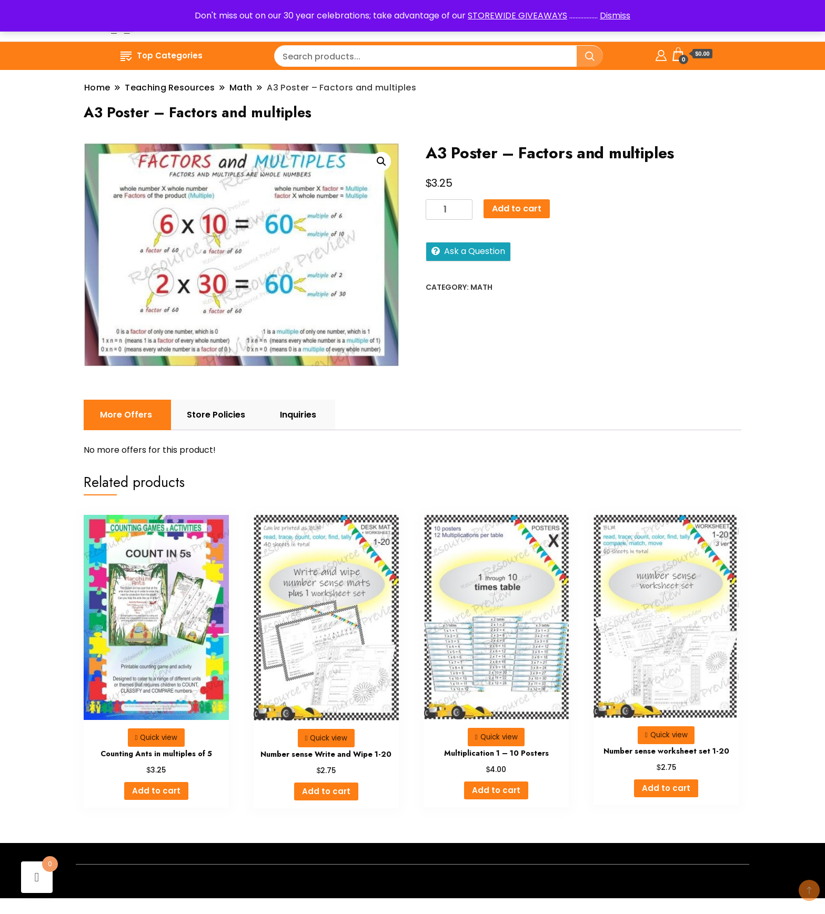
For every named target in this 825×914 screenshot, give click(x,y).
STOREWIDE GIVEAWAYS (517, 15)
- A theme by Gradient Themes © (413, 881)
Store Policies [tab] (216, 415)
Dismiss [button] (615, 15)
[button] (381, 161)
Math (481, 287)
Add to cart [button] (156, 790)
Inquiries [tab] (298, 415)
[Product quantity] (449, 209)
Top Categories (161, 55)
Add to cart (516, 208)
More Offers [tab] (126, 415)
